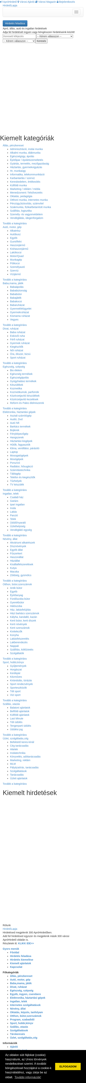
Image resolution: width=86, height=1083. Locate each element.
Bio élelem (16, 370)
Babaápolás (17, 286)
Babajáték (15, 297)
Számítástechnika (20, 470)
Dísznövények (18, 546)
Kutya (13, 568)
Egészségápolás (19, 377)
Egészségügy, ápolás (22, 156)
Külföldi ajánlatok (19, 714)
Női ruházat (16, 350)
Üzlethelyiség (17, 526)
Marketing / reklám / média (25, 189)
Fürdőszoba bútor (20, 598)
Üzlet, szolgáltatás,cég (15, 738)
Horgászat (16, 669)
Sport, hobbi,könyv (13, 662)
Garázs (14, 500)
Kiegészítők (16, 346)
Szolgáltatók (17, 653)
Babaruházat (17, 305)
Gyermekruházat (19, 312)
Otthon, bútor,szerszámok (17, 584)
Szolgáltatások (18, 771)
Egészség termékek (21, 373)
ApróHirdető (8, 1)
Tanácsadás (17, 774)
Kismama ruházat (20, 315)
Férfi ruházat (17, 339)
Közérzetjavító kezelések (24, 399)
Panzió (14, 515)
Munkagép (16, 259)
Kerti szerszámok (20, 627)
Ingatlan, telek (11, 493)
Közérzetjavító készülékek (25, 395)
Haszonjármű (17, 245)
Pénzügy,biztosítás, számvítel (26, 203)
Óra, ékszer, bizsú (20, 354)
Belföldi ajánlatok (19, 711)
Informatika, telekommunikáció (27, 174)
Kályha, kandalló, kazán (23, 616)
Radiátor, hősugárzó (21, 466)
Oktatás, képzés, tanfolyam (26, 1012)
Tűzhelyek (16, 480)
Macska (14, 571)
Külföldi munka (18, 185)
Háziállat (15, 560)
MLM (13, 763)
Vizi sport (15, 694)
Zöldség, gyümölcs (20, 575)
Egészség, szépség (14, 366)
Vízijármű (15, 274)
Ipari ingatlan (17, 504)
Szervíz (14, 270)
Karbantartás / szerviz (22, 178)
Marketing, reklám (20, 760)
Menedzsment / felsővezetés (26, 192)
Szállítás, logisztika (21, 210)
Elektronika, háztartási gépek (19, 412)
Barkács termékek (20, 426)
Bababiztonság (18, 290)
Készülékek (16, 384)
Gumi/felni (16, 241)
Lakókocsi (15, 252)
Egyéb (13, 237)
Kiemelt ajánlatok (20, 963)
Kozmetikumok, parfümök (24, 392)
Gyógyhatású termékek (23, 381)
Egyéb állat (16, 549)
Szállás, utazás (11, 704)
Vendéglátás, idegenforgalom (26, 218)
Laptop (14, 451)
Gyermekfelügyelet (20, 308)
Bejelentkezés (66, 1)
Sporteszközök (18, 687)
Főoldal (14, 952)
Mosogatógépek (19, 455)
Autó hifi (14, 422)
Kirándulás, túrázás (21, 680)
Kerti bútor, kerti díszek (23, 620)
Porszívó (15, 462)
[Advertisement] (43, 86)
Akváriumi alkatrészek (22, 542)
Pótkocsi (15, 263)
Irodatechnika (17, 752)
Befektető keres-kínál (22, 742)
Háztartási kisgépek (21, 441)
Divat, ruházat (10, 328)
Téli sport (15, 691)
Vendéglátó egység (21, 529)
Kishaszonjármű (19, 248)
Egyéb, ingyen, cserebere (25, 994)
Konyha (14, 635)
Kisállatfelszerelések (21, 564)
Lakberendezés (19, 642)
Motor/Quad (17, 256)
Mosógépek (16, 459)
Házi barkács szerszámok (24, 613)
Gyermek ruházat (20, 343)
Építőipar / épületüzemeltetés (26, 159)
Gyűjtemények (18, 665)
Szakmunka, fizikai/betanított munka (30, 207)
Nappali (14, 646)
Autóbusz (15, 234)
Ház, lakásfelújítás (20, 609)
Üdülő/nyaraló (18, 522)
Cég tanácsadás (19, 745)
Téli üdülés (16, 722)
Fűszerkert (16, 553)
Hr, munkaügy (18, 170)
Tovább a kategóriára (15, 223)
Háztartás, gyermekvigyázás (26, 167)
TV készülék (17, 484)
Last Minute (16, 718)
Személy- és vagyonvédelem (26, 214)
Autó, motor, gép (12, 227)
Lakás (13, 511)
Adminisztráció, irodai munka (26, 149)
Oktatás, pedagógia (21, 196)
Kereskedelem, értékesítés (25, 181)
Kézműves (16, 676)
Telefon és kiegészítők (22, 477)
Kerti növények (18, 624)
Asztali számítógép (21, 415)
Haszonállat (16, 557)
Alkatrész (15, 230)
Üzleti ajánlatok (18, 778)
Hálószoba (16, 606)
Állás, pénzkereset (13, 145)
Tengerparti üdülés (20, 725)
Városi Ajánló (26, 1)
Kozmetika (16, 388)
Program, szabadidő (22, 1019)
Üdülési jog (16, 729)
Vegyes (14, 319)
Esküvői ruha (17, 335)
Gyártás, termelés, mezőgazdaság (29, 163)
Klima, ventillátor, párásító (24, 448)
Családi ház (16, 497)
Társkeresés (17, 1034)
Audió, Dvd (16, 419)
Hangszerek (17, 437)
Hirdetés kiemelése (21, 959)
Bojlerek (14, 430)
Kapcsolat (16, 966)
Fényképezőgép (19, 433)
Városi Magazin (45, 1)
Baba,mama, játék (13, 283)
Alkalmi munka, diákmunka (25, 152)
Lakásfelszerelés (19, 638)
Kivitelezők (16, 631)
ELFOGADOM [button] (68, 1066)
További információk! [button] (27, 1077)
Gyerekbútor (17, 602)
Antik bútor (16, 587)
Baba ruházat (17, 332)
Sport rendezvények (21, 684)
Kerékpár (15, 673)
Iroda (13, 508)
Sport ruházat (17, 357)
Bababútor (16, 294)
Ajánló (14, 1046)
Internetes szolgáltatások (25, 1005)
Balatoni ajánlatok (20, 707)
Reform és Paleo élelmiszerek (27, 403)
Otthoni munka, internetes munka (29, 199)
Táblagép (15, 473)
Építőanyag (16, 595)
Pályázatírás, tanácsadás (24, 767)
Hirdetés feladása (15, 23)
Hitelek (14, 749)
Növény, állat (10, 539)
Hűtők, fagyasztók (20, 444)
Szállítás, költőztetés (21, 649)
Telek (13, 519)
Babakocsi (16, 301)
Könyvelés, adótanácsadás (25, 756)
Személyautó (17, 266)
